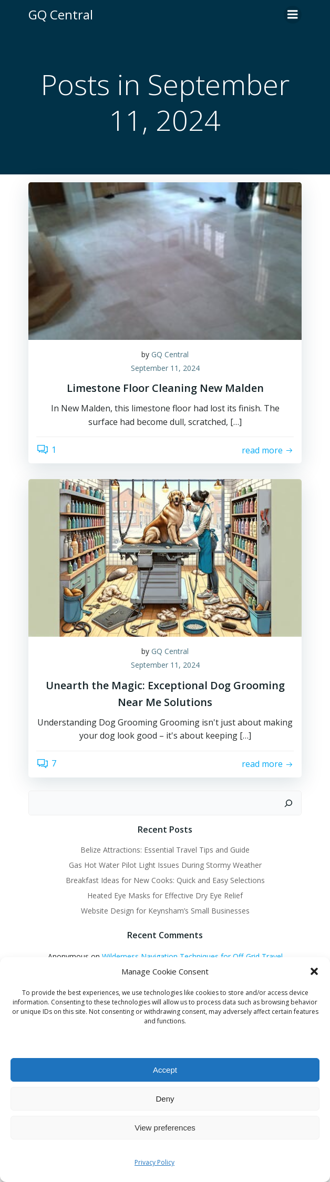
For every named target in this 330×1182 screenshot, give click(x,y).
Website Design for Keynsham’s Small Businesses (165, 911)
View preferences (165, 1127)
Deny (165, 1098)
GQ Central (170, 354)
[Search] (288, 803)
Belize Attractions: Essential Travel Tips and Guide (165, 850)
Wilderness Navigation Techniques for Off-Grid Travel (192, 956)
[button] (314, 971)
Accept (165, 1069)
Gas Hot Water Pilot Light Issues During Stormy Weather (165, 865)
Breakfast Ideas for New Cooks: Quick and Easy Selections (165, 880)
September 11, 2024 (165, 368)
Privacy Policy (154, 1162)
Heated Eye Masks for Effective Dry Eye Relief (165, 895)
